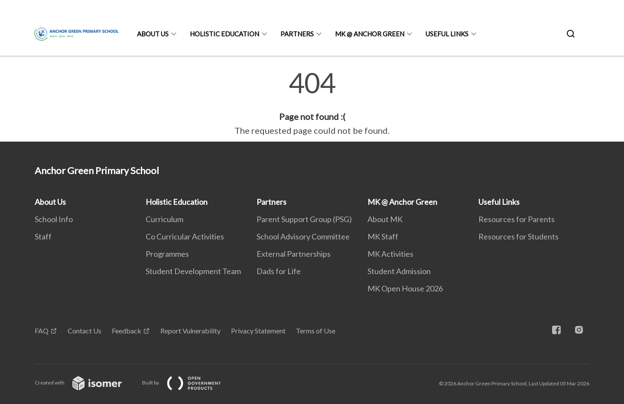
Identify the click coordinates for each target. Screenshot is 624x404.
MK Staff (382, 236)
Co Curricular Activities (185, 236)
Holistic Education (224, 34)
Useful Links (447, 34)
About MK (385, 219)
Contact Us (84, 330)
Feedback (126, 330)
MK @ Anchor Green (369, 34)
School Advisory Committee (303, 236)
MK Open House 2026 (405, 288)
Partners (297, 34)
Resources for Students (518, 236)
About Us (153, 34)
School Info (54, 219)
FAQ (42, 330)
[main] (312, 103)
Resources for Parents (516, 219)
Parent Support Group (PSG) (304, 219)
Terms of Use (315, 330)
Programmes (167, 254)
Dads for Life (279, 271)
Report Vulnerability (190, 330)
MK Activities (390, 254)
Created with (85, 382)
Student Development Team (193, 271)
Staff (43, 236)
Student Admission (399, 271)
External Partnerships (294, 254)
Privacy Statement (258, 330)
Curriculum (164, 219)
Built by (188, 382)
